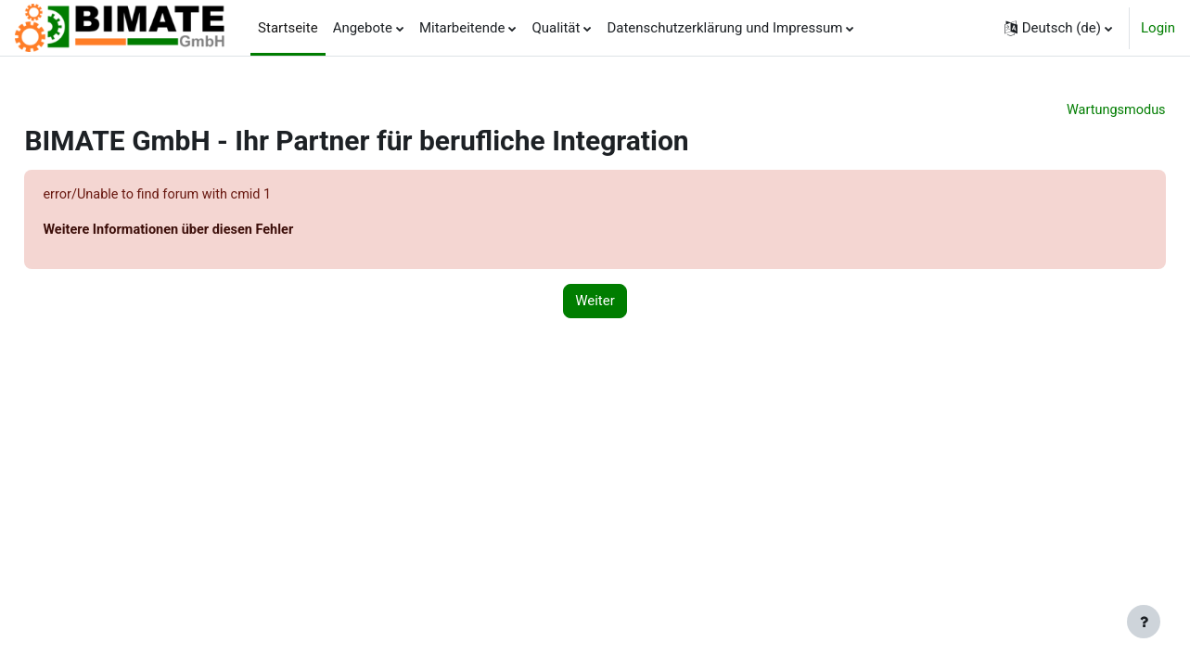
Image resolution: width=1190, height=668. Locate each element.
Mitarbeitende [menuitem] (462, 27)
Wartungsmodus (1073, 110)
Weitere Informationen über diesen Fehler (213, 231)
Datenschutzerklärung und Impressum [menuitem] (724, 27)
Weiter (595, 303)
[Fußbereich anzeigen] (1143, 621)
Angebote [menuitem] (362, 27)
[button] (1058, 28)
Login (1158, 27)
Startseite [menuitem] (288, 27)
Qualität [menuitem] (555, 27)
